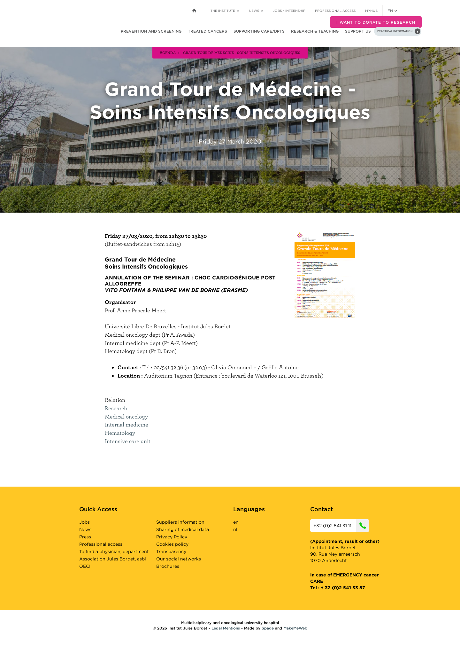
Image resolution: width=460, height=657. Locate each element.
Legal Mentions (225, 628)
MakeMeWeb (295, 628)
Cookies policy (172, 544)
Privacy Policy (171, 536)
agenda (168, 52)
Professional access (335, 10)
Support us (358, 31)
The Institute (225, 10)
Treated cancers (207, 31)
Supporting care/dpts (259, 31)
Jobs (84, 522)
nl (235, 529)
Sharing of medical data (182, 529)
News (256, 10)
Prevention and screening (151, 31)
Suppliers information (180, 522)
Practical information (394, 31)
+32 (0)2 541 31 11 (341, 525)
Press (85, 536)
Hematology (120, 432)
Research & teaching (315, 31)
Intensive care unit (127, 441)
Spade (268, 628)
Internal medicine (126, 424)
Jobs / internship (289, 10)
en (392, 10)
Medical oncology (126, 416)
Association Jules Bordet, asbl (112, 558)
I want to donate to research (375, 22)
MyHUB (371, 10)
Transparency (171, 551)
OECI (84, 566)
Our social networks (178, 558)
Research (116, 408)
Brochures (167, 566)
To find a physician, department (114, 551)
